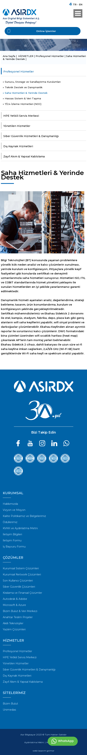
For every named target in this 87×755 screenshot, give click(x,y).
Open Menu (77, 13)
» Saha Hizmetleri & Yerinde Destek (25, 92)
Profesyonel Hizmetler (18, 71)
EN (80, 4)
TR (74, 4)
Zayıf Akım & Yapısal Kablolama (24, 156)
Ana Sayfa (9, 56)
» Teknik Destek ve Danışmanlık (22, 87)
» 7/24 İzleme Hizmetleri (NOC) (22, 103)
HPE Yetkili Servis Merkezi (21, 115)
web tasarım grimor (43, 750)
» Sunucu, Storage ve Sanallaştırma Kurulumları (32, 81)
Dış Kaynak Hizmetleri (18, 146)
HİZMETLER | (27, 56)
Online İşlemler (31, 31)
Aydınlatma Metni (34, 742)
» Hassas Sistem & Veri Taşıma (22, 98)
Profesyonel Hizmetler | (51, 56)
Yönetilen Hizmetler (16, 126)
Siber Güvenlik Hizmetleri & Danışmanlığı (31, 136)
